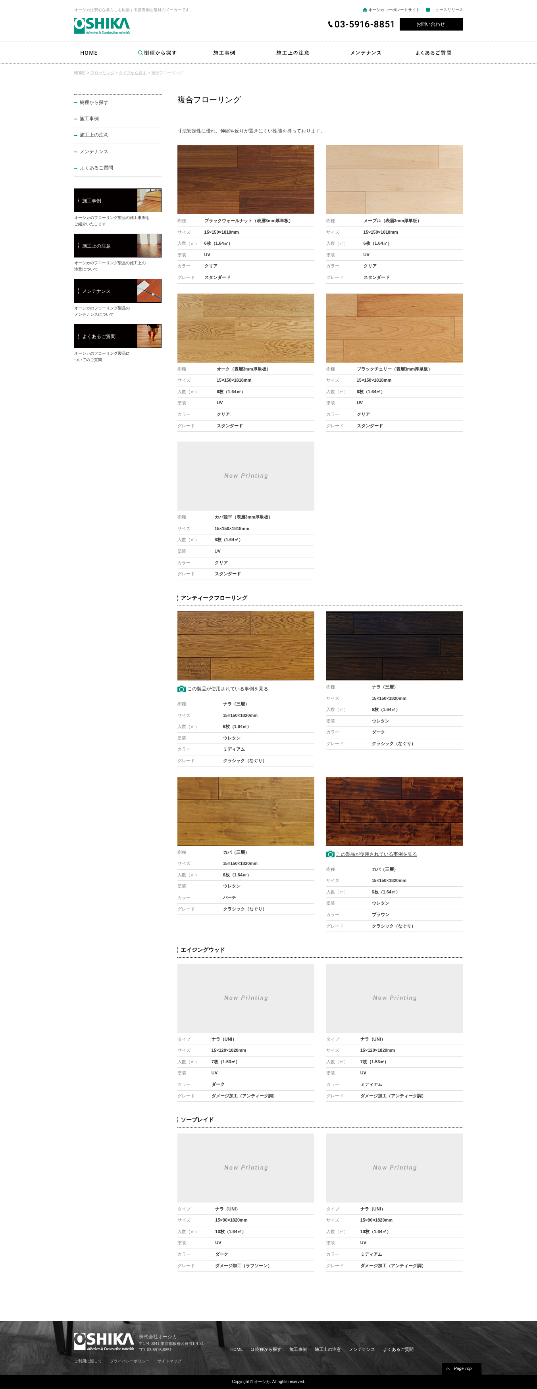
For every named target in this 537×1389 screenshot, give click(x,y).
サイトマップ (169, 1361)
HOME (88, 52)
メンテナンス (365, 52)
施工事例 (224, 52)
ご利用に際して (88, 1361)
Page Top (463, 1368)
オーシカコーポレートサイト (394, 10)
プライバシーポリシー (130, 1361)
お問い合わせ (430, 24)
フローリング (102, 73)
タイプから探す (132, 73)
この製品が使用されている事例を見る (227, 689)
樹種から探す (157, 52)
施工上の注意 (292, 52)
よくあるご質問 (439, 52)
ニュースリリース (447, 10)
